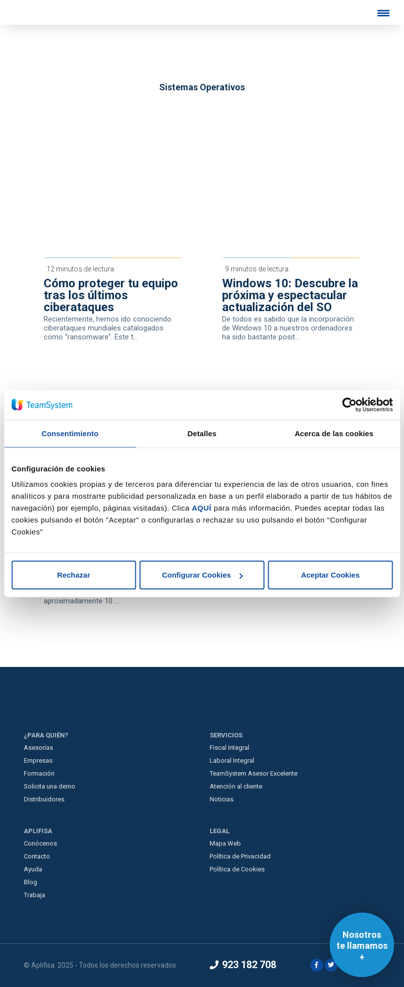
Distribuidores (44, 799)
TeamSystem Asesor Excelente (253, 773)
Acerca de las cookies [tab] (333, 433)
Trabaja (34, 895)
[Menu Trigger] (383, 12)
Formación (39, 773)
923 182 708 (243, 965)
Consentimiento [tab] (70, 433)
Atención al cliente (236, 786)
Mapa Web (225, 843)
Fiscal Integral (229, 747)
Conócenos (40, 843)
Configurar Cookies (202, 575)
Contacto (37, 856)
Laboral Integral (232, 760)
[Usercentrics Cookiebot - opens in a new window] (349, 404)
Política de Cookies (237, 869)
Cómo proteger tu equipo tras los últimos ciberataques (111, 295)
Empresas (38, 760)
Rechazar (73, 575)
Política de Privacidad (240, 856)
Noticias (221, 799)
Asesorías (38, 747)
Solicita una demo (49, 786)
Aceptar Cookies (330, 575)
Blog (30, 882)
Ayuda (33, 869)
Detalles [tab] (201, 433)
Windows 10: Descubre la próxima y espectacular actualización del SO (290, 295)
